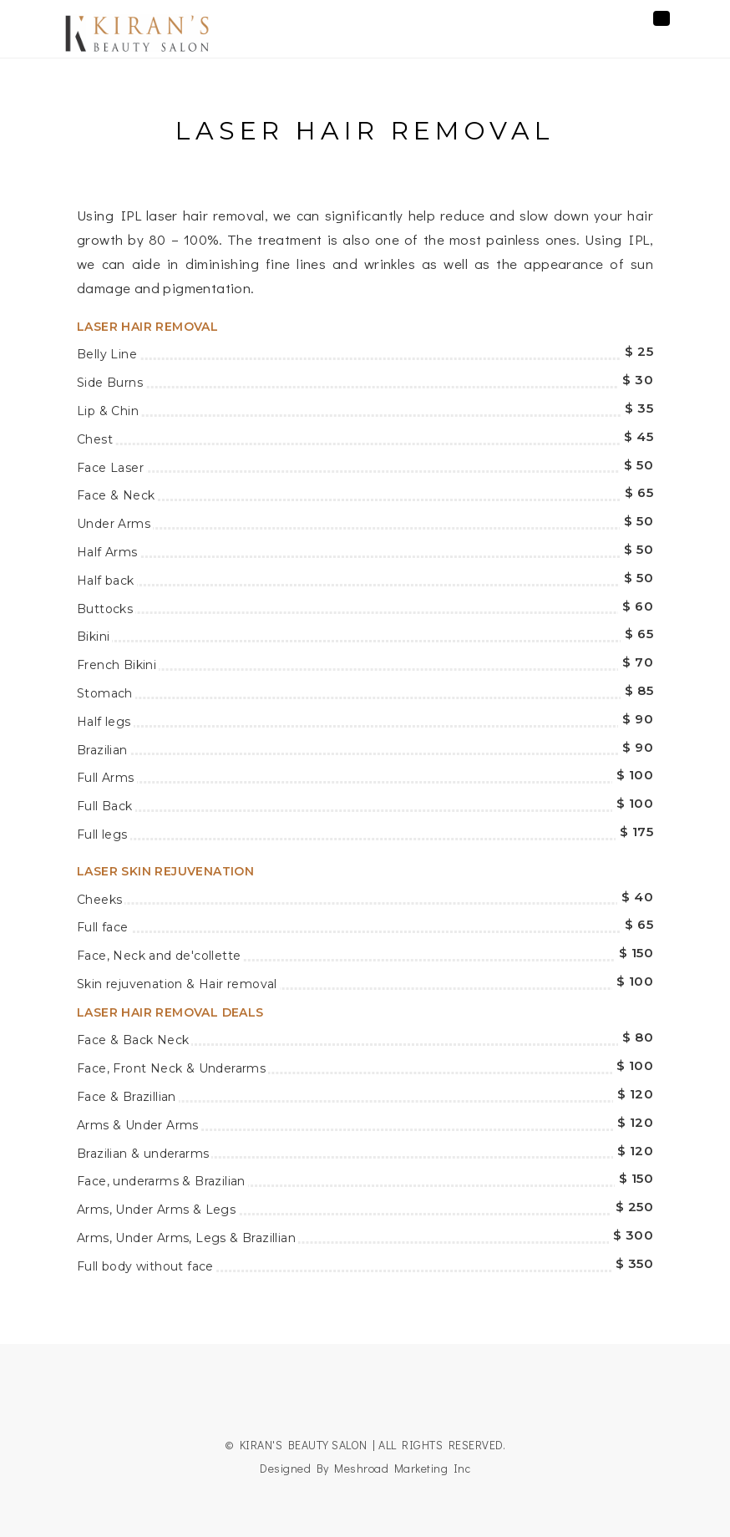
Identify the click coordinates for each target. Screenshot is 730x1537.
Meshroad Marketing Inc (402, 1468)
